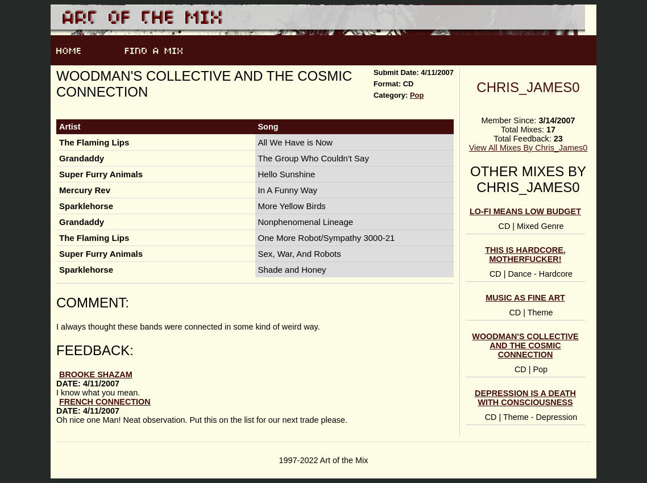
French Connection (105, 401)
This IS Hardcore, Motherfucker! (525, 254)
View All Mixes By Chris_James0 (528, 147)
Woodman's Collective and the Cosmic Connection (525, 345)
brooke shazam (95, 374)
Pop (417, 95)
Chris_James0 (527, 87)
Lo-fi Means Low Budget (525, 211)
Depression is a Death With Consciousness (525, 398)
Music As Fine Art (525, 297)
